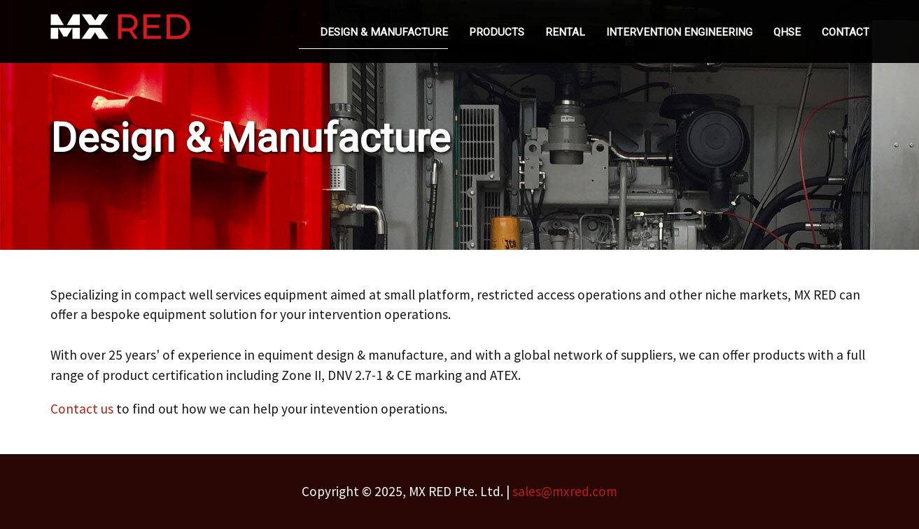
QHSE (787, 32)
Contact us (81, 408)
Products (496, 32)
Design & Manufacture (384, 32)
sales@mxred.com (564, 491)
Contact (845, 32)
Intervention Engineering (679, 32)
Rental (565, 32)
